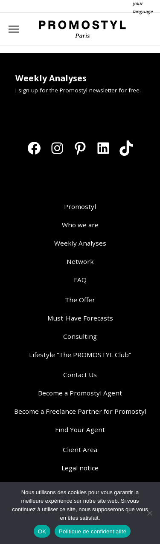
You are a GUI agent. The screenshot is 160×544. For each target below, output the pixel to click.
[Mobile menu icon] (13, 29)
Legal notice (80, 468)
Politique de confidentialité (92, 531)
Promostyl (80, 206)
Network (80, 261)
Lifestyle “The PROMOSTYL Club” (80, 354)
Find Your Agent (80, 429)
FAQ (80, 279)
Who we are (80, 224)
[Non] (149, 513)
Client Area (80, 449)
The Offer (80, 299)
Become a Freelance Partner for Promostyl (80, 411)
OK (42, 531)
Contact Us (80, 374)
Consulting (80, 336)
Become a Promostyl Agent (80, 393)
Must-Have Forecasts (80, 318)
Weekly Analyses (80, 243)
